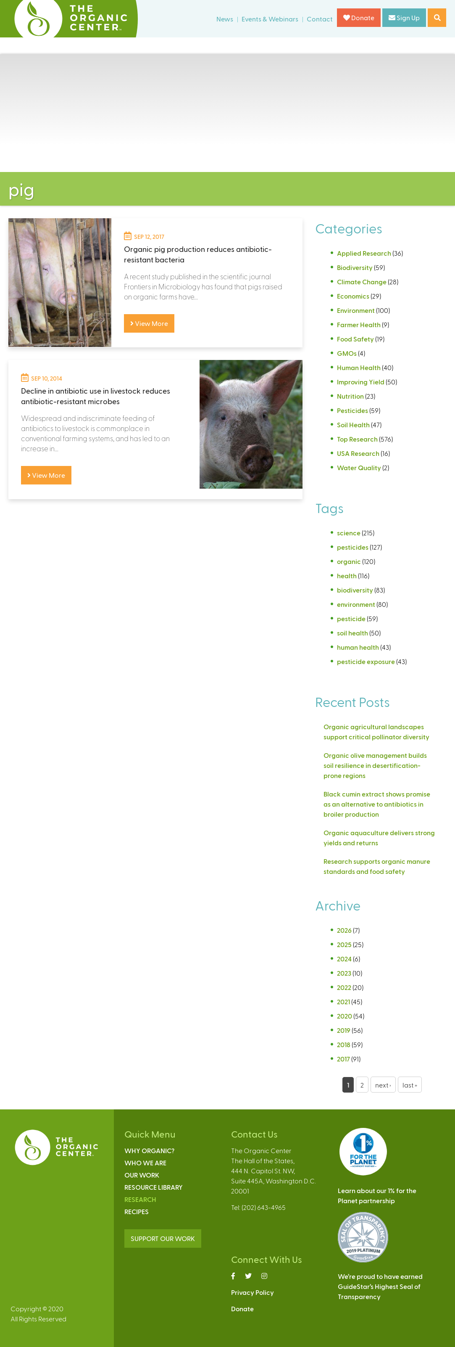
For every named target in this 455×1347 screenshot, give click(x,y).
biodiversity (355, 590)
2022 (344, 987)
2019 (343, 1030)
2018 (343, 1044)
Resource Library (153, 1187)
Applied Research (364, 253)
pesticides (352, 547)
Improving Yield (360, 382)
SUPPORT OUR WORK (163, 1238)
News (224, 19)
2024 (344, 959)
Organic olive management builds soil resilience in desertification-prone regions (375, 765)
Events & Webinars (270, 19)
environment (356, 604)
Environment (356, 310)
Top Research (357, 439)
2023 (344, 973)
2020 (344, 1016)
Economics (353, 296)
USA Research (358, 453)
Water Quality (359, 467)
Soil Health (353, 425)
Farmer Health (359, 324)
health (347, 576)
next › (383, 1085)
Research (140, 1199)
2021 (343, 1002)
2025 (344, 944)
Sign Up (404, 17)
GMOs (347, 353)
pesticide (351, 618)
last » (409, 1085)
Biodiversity (355, 267)
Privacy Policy (252, 1292)
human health (358, 647)
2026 (344, 930)
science (348, 533)
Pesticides (352, 410)
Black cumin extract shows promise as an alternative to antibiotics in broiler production (376, 804)
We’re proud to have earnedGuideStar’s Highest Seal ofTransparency (380, 1286)
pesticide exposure (366, 661)
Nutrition (350, 396)
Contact (320, 19)
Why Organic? (149, 1150)
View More (149, 323)
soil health (352, 633)
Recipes (136, 1211)
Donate (358, 17)
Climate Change (362, 282)
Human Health (359, 367)
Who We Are (145, 1163)
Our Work (141, 1175)
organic (349, 561)
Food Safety (355, 339)
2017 (343, 1059)
